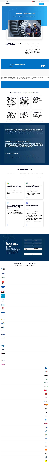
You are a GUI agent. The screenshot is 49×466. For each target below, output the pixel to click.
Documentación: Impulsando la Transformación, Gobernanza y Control (14, 187)
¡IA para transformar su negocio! (32, 206)
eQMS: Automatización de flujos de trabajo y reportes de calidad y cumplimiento (34, 187)
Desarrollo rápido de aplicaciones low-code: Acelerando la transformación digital (15, 206)
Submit (33, 254)
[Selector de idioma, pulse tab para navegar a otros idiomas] (35, 1)
